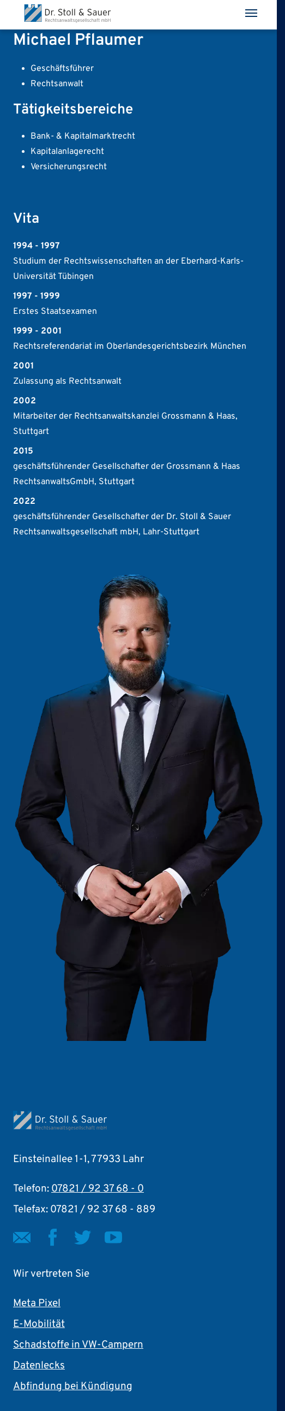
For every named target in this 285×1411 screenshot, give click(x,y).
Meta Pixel (36, 1303)
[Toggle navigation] (251, 13)
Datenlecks (39, 1365)
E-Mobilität (39, 1324)
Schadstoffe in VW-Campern (78, 1345)
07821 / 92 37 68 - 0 (97, 1188)
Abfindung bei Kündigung (72, 1386)
